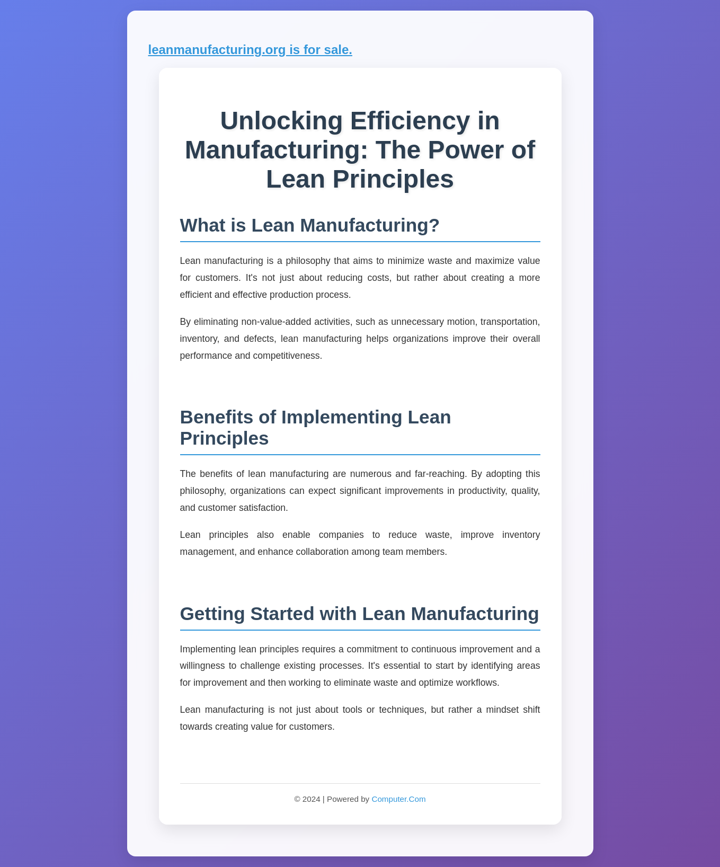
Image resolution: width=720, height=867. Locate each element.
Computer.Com (398, 798)
